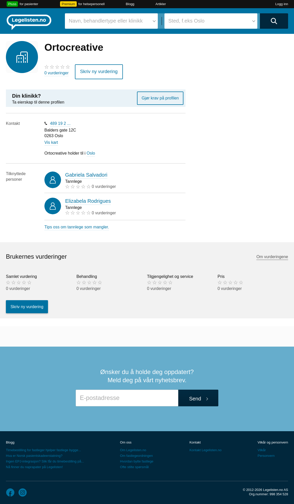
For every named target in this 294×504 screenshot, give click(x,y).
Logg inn (281, 4)
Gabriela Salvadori (86, 173)
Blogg (130, 4)
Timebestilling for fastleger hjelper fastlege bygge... (43, 448)
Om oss (126, 441)
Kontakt (195, 441)
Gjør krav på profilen (160, 96)
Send (195, 397)
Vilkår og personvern (273, 441)
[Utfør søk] (274, 21)
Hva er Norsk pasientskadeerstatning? (34, 454)
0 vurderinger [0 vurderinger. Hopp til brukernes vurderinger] (56, 73)
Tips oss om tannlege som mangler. (76, 225)
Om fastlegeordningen (136, 454)
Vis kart (51, 141)
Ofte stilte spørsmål (134, 465)
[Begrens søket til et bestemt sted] (210, 21)
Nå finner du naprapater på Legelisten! (34, 465)
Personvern (266, 454)
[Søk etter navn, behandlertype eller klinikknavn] (111, 21)
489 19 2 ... (60, 121)
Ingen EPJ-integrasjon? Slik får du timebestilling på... (45, 460)
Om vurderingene (272, 255)
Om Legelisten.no (133, 448)
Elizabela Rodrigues (88, 199)
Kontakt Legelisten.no (205, 448)
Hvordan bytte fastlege (136, 460)
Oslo (91, 151)
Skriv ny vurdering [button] (96, 70)
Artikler (160, 4)
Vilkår (262, 448)
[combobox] (111, 21)
